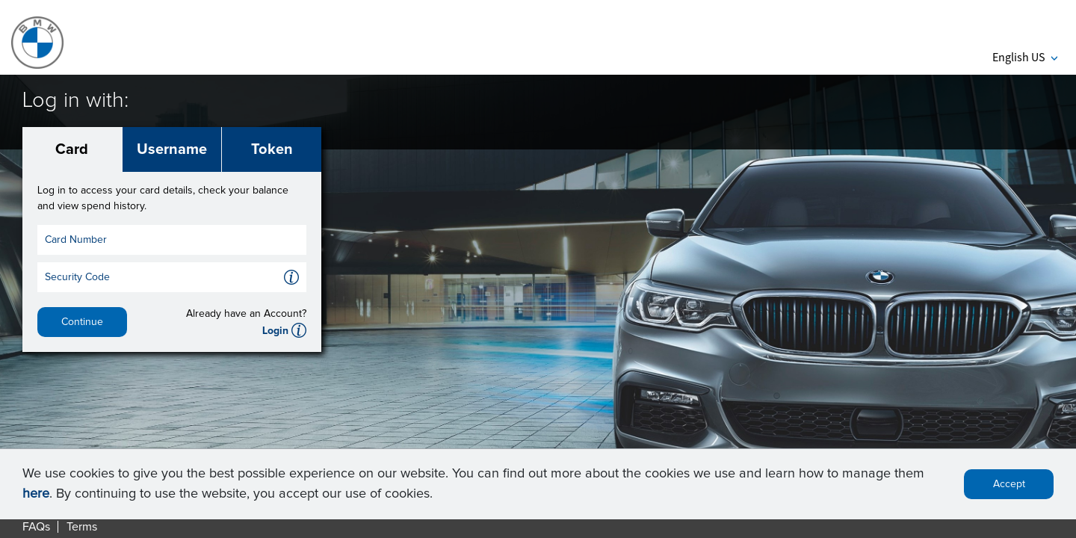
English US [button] (1024, 56)
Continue (82, 322)
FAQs (36, 527)
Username (172, 149)
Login (275, 331)
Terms (82, 527)
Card (71, 149)
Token (272, 149)
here (35, 499)
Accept (1009, 489)
